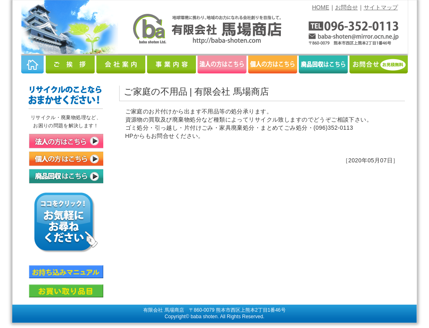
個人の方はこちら (272, 64)
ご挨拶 (70, 64)
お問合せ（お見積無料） (378, 64)
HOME (320, 7)
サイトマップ (381, 7)
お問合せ (346, 7)
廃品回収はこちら (323, 64)
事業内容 (171, 64)
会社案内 (120, 64)
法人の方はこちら (222, 64)
